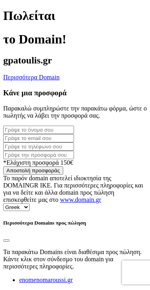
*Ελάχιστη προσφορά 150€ (38, 162)
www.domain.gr (80, 199)
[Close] (6, 240)
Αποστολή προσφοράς (33, 171)
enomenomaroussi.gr (46, 279)
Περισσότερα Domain (31, 77)
